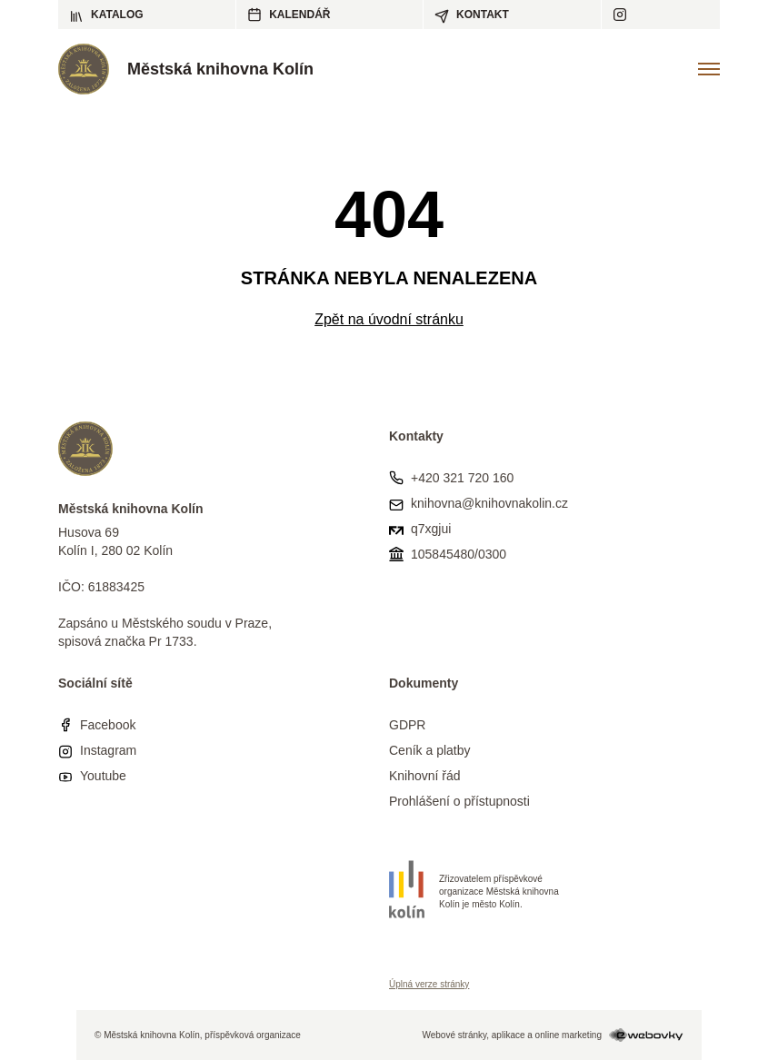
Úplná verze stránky (429, 984)
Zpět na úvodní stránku (389, 319)
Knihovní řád (425, 775)
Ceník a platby (430, 750)
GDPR (407, 725)
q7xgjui (431, 528)
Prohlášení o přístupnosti (459, 801)
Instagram (108, 750)
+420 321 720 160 (462, 478)
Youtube (103, 775)
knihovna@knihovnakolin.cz (489, 503)
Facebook (107, 725)
